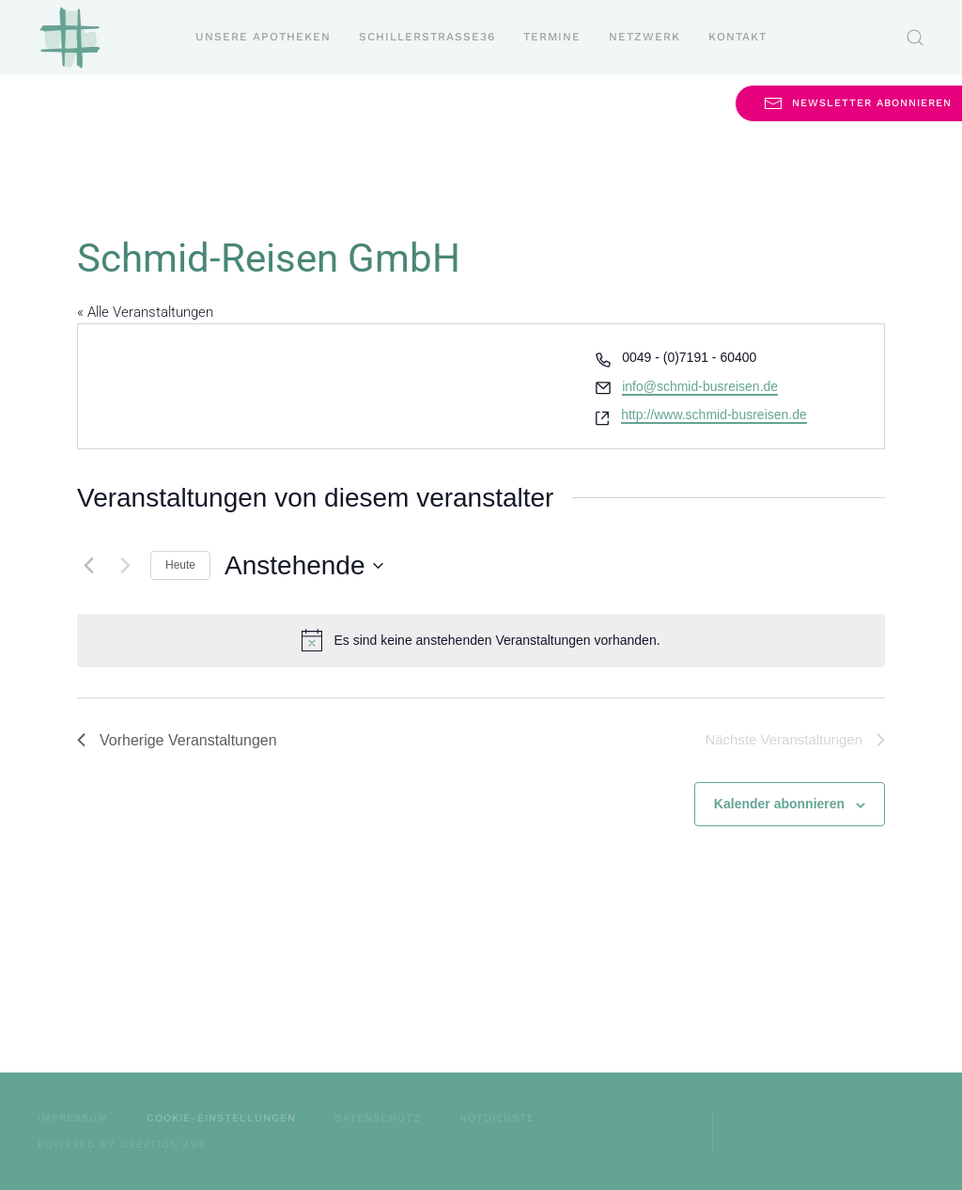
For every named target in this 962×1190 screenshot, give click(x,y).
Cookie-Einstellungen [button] (221, 1118)
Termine (552, 36)
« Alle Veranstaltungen (145, 312)
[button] (915, 37)
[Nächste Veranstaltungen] (125, 566)
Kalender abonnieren (779, 803)
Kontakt (737, 36)
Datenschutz (377, 1118)
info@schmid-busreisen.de (700, 386)
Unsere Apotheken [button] (263, 36)
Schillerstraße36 (427, 36)
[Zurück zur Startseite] (70, 37)
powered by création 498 (122, 1144)
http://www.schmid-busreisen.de (714, 414)
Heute (180, 565)
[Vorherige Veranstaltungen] (88, 566)
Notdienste (497, 1118)
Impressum (73, 1118)
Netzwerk (644, 36)
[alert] (481, 640)
